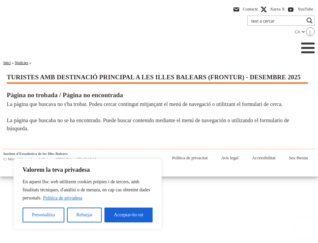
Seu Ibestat (298, 158)
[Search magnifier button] (309, 20)
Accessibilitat (264, 158)
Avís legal (229, 158)
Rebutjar (84, 214)
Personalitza (43, 214)
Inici (7, 62)
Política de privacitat (190, 158)
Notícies (21, 62)
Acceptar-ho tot (128, 214)
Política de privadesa (63, 197)
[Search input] (276, 21)
